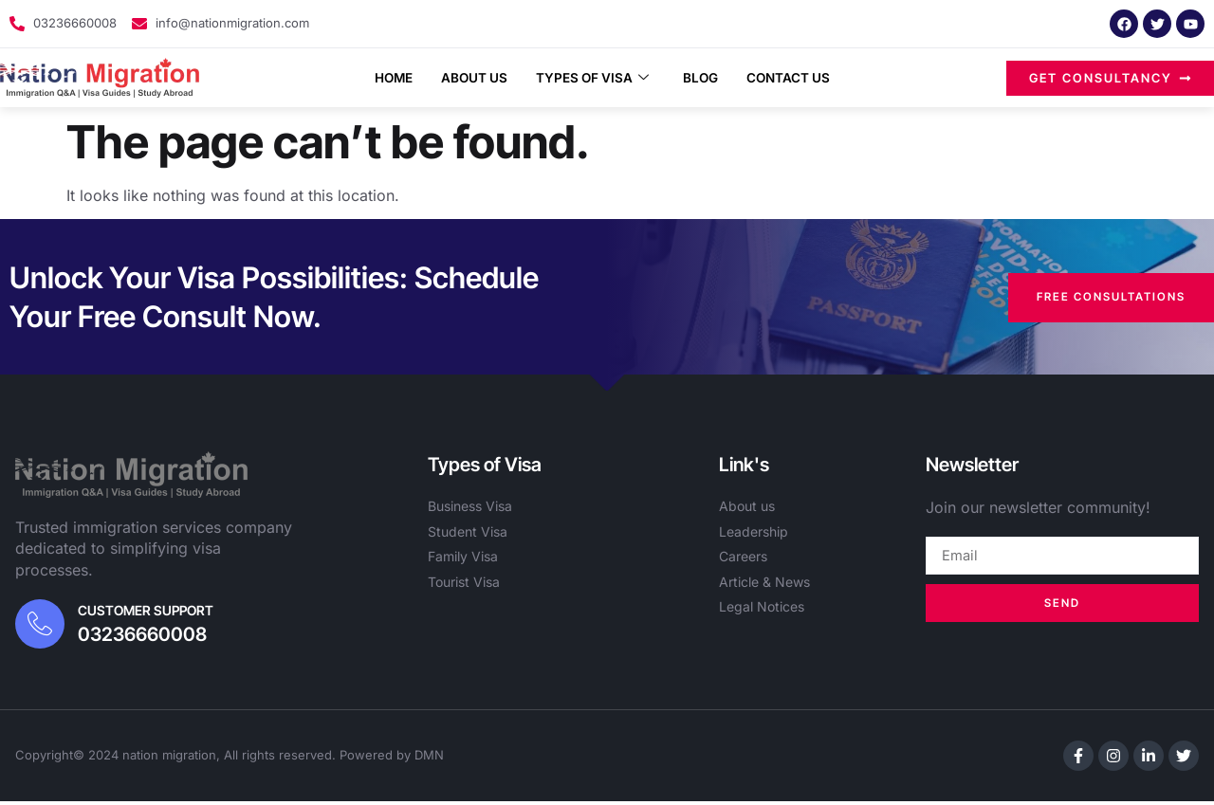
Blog (709, 77)
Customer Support (149, 612)
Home (376, 77)
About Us (464, 77)
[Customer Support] (41, 625)
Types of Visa (592, 77)
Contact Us (804, 77)
